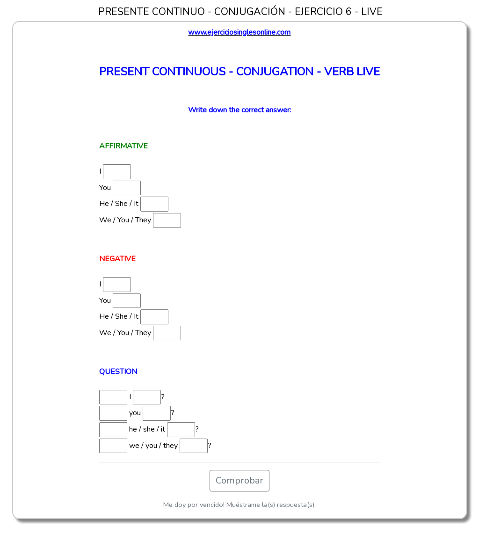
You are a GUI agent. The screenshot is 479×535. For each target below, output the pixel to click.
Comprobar (239, 480)
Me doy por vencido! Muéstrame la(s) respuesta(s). (239, 504)
